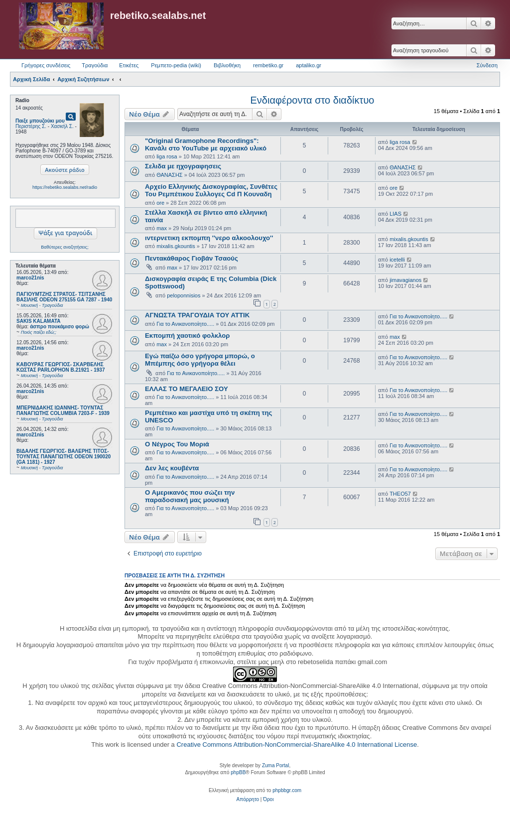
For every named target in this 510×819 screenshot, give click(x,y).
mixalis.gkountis (175, 246)
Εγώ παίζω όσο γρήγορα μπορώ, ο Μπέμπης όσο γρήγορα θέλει (200, 359)
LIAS (395, 214)
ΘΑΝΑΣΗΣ (169, 175)
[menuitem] (248, 799)
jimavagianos (405, 280)
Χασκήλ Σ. (62, 126)
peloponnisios (183, 295)
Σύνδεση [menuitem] (487, 65)
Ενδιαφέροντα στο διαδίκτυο (313, 100)
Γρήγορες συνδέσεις (45, 65)
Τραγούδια (95, 65)
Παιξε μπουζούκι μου (40, 121)
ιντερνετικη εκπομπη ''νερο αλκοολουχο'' (209, 238)
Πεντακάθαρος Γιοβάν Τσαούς (191, 258)
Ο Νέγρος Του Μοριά (177, 444)
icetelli (397, 260)
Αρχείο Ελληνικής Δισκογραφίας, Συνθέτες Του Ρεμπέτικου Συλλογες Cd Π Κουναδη (211, 190)
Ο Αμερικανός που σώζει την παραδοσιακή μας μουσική (190, 496)
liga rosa (166, 156)
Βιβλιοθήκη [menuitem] (227, 65)
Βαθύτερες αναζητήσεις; (64, 247)
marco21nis (30, 277)
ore (160, 203)
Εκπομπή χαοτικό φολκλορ (187, 335)
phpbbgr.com (286, 790)
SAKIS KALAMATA (38, 321)
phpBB (238, 772)
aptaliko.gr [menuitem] (308, 65)
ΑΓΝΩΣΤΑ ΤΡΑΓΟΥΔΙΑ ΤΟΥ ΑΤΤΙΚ (197, 315)
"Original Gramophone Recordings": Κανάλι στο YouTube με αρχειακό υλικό (205, 144)
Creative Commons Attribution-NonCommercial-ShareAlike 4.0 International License (296, 744)
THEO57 (400, 494)
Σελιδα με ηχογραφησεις (183, 166)
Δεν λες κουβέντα (172, 468)
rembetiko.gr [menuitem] (268, 65)
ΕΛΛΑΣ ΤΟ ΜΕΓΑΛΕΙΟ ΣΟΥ (186, 389)
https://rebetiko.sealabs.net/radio (64, 187)
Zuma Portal (275, 765)
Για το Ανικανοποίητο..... (185, 324)
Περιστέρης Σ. (30, 126)
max (161, 228)
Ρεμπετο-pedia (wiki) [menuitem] (176, 65)
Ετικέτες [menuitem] (128, 65)
